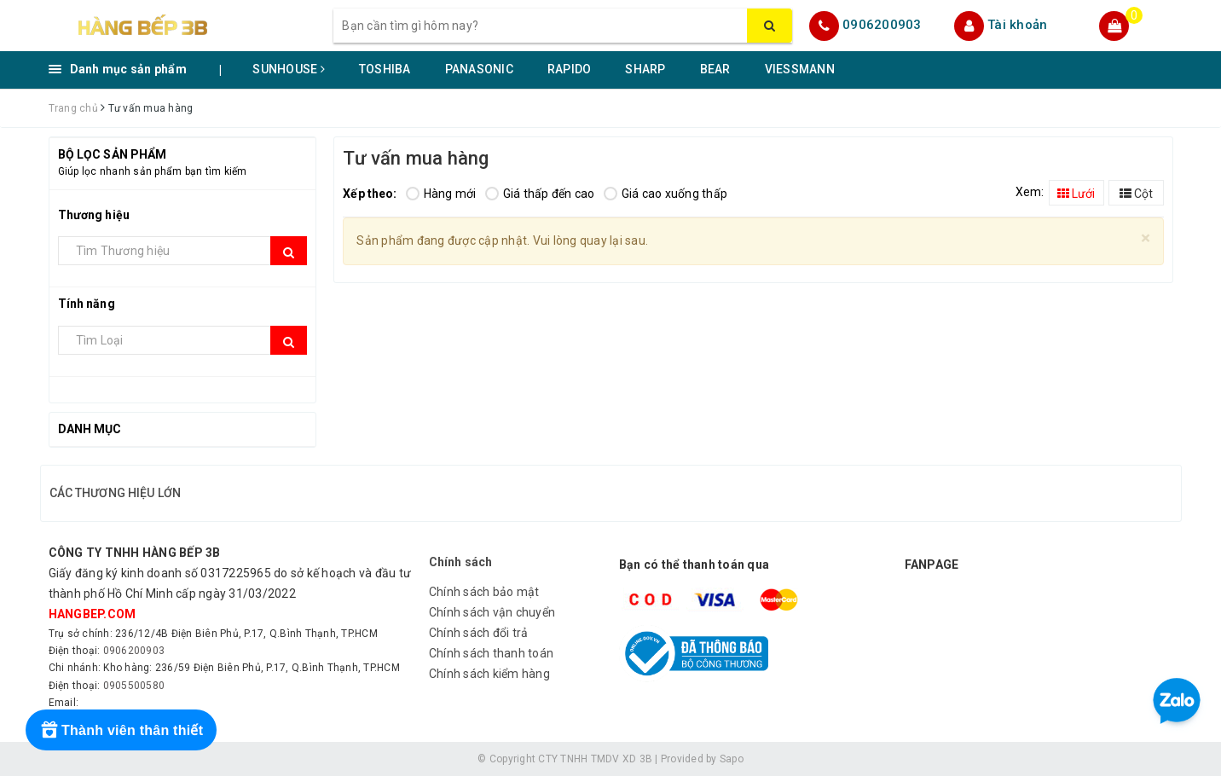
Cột (1136, 193)
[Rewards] (121, 729)
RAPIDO (569, 69)
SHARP (645, 69)
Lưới (1076, 193)
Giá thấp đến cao (540, 193)
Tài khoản (1017, 24)
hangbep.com (92, 614)
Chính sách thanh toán (491, 653)
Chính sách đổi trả (479, 633)
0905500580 (134, 686)
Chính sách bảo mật (484, 592)
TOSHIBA (385, 69)
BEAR (715, 69)
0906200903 (882, 24)
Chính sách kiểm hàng (489, 673)
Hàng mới (441, 193)
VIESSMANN (800, 69)
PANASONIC (479, 69)
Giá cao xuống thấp (666, 193)
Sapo (732, 759)
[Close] (1145, 238)
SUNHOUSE (288, 69)
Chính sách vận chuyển (492, 612)
